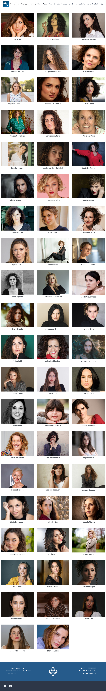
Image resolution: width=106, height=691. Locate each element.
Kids (50, 4)
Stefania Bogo (89, 71)
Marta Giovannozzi (89, 297)
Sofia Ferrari (53, 232)
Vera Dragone (88, 200)
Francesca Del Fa (53, 200)
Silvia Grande (17, 329)
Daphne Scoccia (53, 619)
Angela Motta (88, 458)
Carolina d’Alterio (53, 136)
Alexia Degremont (17, 200)
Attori (39, 4)
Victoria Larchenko (89, 361)
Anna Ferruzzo (89, 232)
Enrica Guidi (17, 361)
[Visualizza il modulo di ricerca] (102, 4)
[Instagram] (10, 686)
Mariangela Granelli (53, 329)
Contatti (95, 4)
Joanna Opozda (88, 490)
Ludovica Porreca (17, 554)
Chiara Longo (17, 393)
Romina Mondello (53, 458)
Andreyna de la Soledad (53, 168)
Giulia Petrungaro (17, 522)
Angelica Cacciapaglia (17, 104)
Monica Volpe (53, 651)
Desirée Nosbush (53, 490)
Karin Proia (52, 554)
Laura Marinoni (88, 426)
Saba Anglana (53, 39)
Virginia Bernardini (53, 71)
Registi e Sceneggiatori (62, 4)
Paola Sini (89, 619)
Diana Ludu (53, 393)
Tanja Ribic (17, 586)
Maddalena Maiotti (53, 425)
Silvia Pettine (53, 522)
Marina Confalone (17, 136)
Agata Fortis (17, 265)
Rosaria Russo (53, 586)
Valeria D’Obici (89, 136)
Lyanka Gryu (89, 329)
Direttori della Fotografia (81, 4)
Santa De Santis (88, 168)
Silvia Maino (17, 425)
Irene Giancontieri (88, 265)
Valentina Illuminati (53, 361)
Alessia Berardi (17, 71)
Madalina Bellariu (89, 39)
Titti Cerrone (88, 104)
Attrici (45, 4)
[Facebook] (4, 686)
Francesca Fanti (17, 232)
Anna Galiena (53, 265)
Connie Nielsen (17, 490)
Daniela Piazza (89, 522)
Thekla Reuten (89, 554)
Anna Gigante (17, 297)
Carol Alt (17, 39)
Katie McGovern (17, 458)
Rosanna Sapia (89, 586)
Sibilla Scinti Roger (17, 619)
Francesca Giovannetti (53, 297)
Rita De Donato (17, 168)
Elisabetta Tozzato (17, 651)
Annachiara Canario (53, 104)
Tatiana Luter (88, 393)
